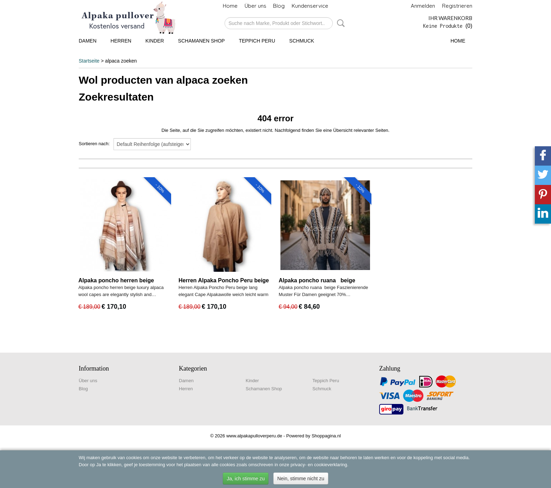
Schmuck (301, 41)
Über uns (255, 5)
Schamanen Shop (201, 41)
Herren (121, 41)
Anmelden (423, 5)
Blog (279, 5)
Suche (339, 23)
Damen (88, 41)
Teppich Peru (257, 41)
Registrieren (457, 5)
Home (230, 5)
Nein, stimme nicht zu (300, 478)
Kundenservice (310, 5)
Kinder (154, 41)
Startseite (89, 61)
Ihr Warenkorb (450, 18)
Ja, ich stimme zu (246, 478)
